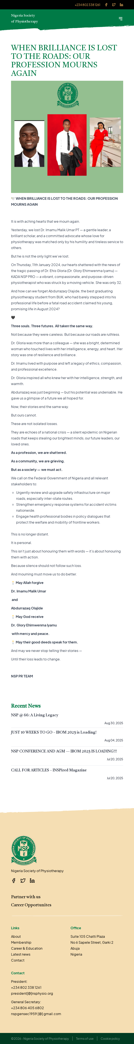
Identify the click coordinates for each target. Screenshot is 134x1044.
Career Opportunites (31, 905)
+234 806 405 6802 (27, 1008)
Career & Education (26, 948)
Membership (21, 942)
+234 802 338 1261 (87, 5)
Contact (17, 960)
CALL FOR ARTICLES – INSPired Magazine (49, 770)
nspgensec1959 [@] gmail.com (36, 1013)
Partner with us (26, 897)
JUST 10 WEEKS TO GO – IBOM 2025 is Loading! (53, 732)
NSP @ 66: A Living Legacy (34, 715)
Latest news (20, 954)
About (16, 936)
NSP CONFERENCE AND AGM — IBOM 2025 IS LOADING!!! (64, 751)
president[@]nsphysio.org (32, 993)
